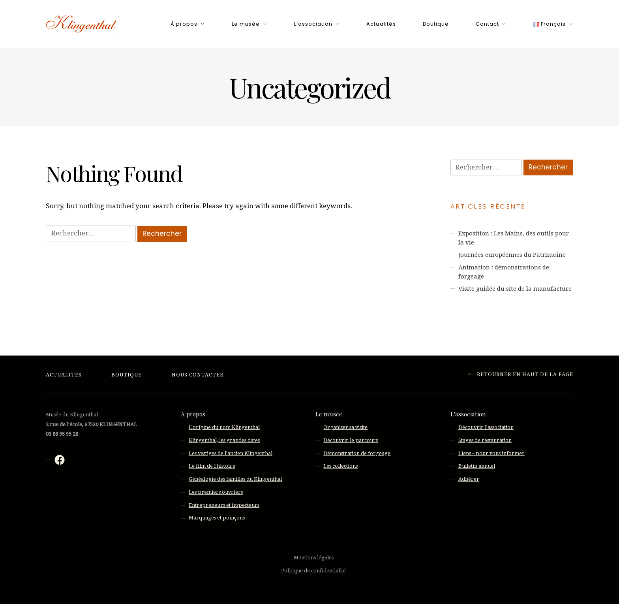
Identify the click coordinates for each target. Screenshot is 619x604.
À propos (184, 24)
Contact (487, 24)
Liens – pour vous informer (491, 453)
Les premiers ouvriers (216, 492)
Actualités (381, 24)
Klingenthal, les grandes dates (224, 440)
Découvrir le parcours (350, 440)
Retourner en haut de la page (521, 374)
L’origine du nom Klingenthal (224, 427)
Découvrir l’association (486, 427)
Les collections (340, 466)
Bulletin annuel (476, 466)
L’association (313, 24)
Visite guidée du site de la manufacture (515, 288)
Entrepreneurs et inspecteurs (224, 505)
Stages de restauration (485, 440)
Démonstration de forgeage (356, 453)
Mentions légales (314, 558)
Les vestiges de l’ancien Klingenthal (230, 453)
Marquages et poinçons (217, 518)
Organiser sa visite (345, 427)
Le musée (246, 24)
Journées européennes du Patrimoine (512, 254)
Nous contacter (197, 375)
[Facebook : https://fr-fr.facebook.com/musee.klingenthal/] (60, 460)
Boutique (436, 24)
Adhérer (468, 479)
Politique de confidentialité (313, 571)
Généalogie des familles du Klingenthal (235, 479)
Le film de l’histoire (212, 466)
